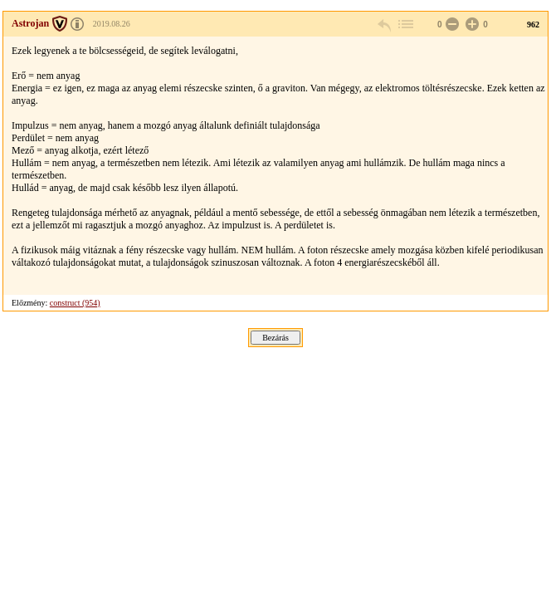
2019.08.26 (111, 23)
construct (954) (75, 302)
